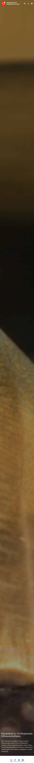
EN (28, 3)
